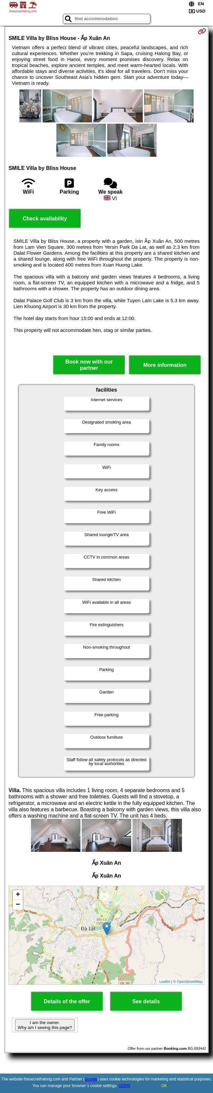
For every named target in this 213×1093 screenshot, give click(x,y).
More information (165, 365)
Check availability (45, 218)
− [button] (18, 905)
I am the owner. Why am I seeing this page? (45, 1025)
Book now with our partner (89, 365)
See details (146, 1001)
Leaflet (164, 981)
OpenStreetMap (189, 981)
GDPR (124, 1085)
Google (91, 1079)
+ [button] (18, 895)
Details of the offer (67, 1001)
